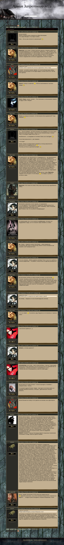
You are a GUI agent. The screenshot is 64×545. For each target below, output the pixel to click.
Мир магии (12, 27)
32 (37, 48)
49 (37, 362)
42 (37, 241)
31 (37, 31)
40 (37, 201)
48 (37, 345)
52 (37, 414)
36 (36, 113)
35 (37, 96)
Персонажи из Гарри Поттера (20, 27)
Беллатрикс (29, 27)
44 (39, 274)
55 (39, 508)
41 (37, 218)
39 (36, 183)
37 (36, 129)
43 (37, 257)
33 (39, 64)
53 (37, 442)
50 (37, 382)
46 (39, 310)
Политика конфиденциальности (40, 539)
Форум (7, 27)
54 (37, 492)
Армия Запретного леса (28, 539)
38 (36, 155)
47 (37, 326)
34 (37, 81)
